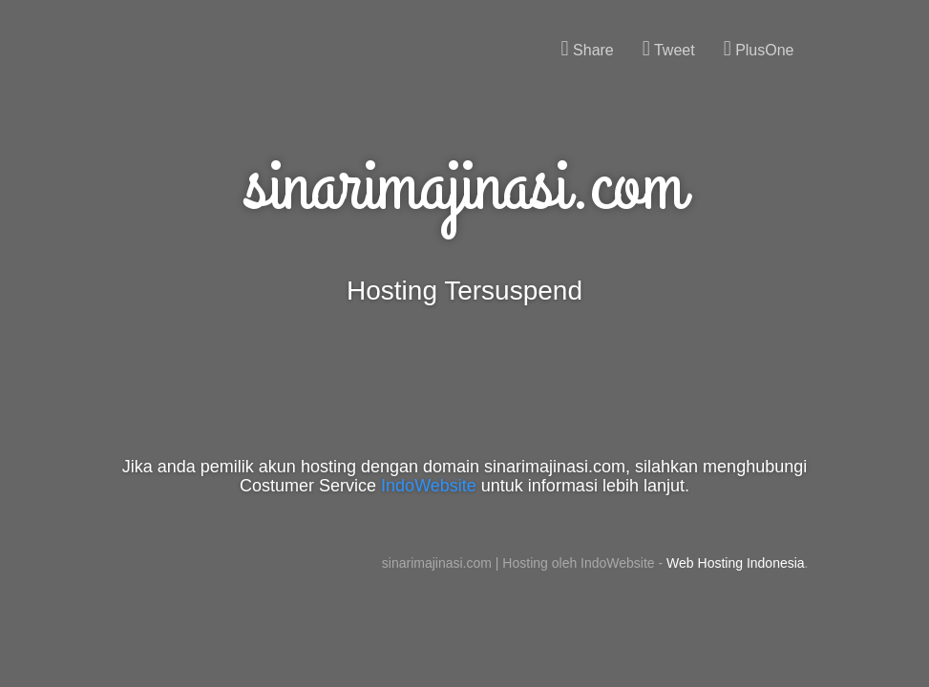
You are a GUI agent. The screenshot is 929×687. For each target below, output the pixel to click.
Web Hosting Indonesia (735, 563)
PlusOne (759, 48)
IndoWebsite (428, 485)
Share (587, 48)
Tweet (669, 48)
